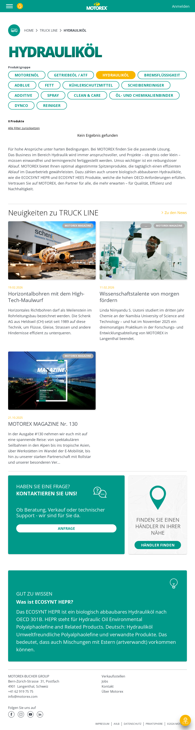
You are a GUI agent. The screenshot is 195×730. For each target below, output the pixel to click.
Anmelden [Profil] (181, 6)
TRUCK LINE (49, 30)
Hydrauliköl (75, 30)
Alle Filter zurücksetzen (24, 128)
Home (29, 30)
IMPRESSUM (102, 724)
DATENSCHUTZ (132, 724)
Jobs (105, 681)
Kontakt (108, 686)
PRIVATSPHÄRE (154, 724)
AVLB (117, 724)
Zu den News (174, 212)
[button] (14, 30)
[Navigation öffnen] (10, 6)
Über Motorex (112, 691)
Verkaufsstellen (113, 676)
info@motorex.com (23, 696)
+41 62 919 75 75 (20, 691)
